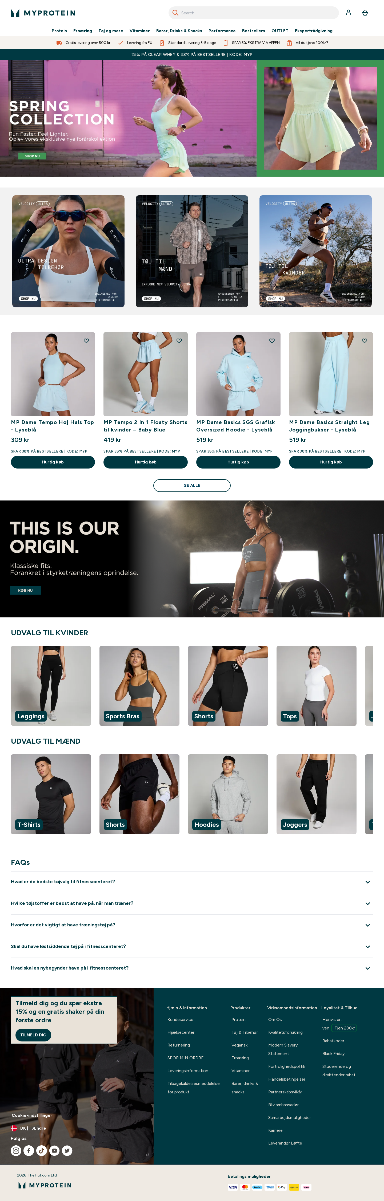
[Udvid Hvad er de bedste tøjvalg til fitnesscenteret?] (192, 882)
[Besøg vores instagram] (16, 1150)
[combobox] (254, 12)
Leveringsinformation (187, 1070)
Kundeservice (180, 1019)
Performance (222, 31)
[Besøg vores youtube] (54, 1150)
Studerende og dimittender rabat (338, 1070)
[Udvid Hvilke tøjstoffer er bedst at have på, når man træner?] (192, 903)
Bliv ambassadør (283, 1104)
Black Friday (333, 1053)
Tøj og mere (110, 31)
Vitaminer (140, 31)
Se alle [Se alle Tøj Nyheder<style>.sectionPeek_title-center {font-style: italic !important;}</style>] (192, 485)
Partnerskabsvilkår (285, 1091)
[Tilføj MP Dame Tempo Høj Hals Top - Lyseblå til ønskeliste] (86, 340)
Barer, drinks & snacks (244, 1087)
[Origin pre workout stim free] (192, 559)
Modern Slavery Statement (283, 1049)
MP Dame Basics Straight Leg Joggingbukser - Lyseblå (329, 426)
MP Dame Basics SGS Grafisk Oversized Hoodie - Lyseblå (235, 426)
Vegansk (239, 1045)
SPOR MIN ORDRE (185, 1057)
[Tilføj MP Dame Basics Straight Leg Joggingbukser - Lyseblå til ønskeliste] (364, 340)
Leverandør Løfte (285, 1143)
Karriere (275, 1130)
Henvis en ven (339, 1024)
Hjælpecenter (180, 1032)
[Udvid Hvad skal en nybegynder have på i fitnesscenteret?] (192, 968)
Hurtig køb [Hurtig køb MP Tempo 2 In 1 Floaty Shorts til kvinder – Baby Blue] (146, 462)
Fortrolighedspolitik (286, 1066)
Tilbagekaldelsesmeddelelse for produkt (193, 1087)
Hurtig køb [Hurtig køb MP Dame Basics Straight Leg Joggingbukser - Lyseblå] (331, 462)
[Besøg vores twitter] (67, 1150)
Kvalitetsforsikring (285, 1032)
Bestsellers (253, 31)
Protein (59, 31)
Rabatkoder (333, 1040)
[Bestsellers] (192, 118)
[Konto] (349, 13)
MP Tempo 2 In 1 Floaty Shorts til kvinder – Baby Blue (145, 426)
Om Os (275, 1019)
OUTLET (280, 31)
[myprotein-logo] (43, 13)
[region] (192, 687)
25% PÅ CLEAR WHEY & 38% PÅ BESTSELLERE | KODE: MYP (192, 54)
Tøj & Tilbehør (244, 1032)
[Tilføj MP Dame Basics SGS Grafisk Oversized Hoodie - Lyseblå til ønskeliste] (272, 340)
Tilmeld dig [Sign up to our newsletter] (33, 1034)
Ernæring (82, 31)
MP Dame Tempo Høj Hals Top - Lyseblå (52, 426)
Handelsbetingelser (286, 1079)
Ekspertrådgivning (314, 31)
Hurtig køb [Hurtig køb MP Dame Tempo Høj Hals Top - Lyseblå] (53, 462)
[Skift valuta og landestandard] (77, 1128)
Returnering (178, 1045)
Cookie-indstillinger (32, 1115)
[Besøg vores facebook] (28, 1150)
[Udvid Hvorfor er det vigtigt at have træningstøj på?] (192, 925)
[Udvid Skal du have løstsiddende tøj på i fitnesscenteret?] (192, 947)
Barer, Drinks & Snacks (179, 31)
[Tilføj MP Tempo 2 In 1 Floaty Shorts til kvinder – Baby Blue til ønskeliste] (179, 340)
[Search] (175, 12)
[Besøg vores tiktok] (41, 1150)
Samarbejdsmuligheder (289, 1117)
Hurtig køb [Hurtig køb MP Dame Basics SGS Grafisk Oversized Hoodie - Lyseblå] (238, 462)
